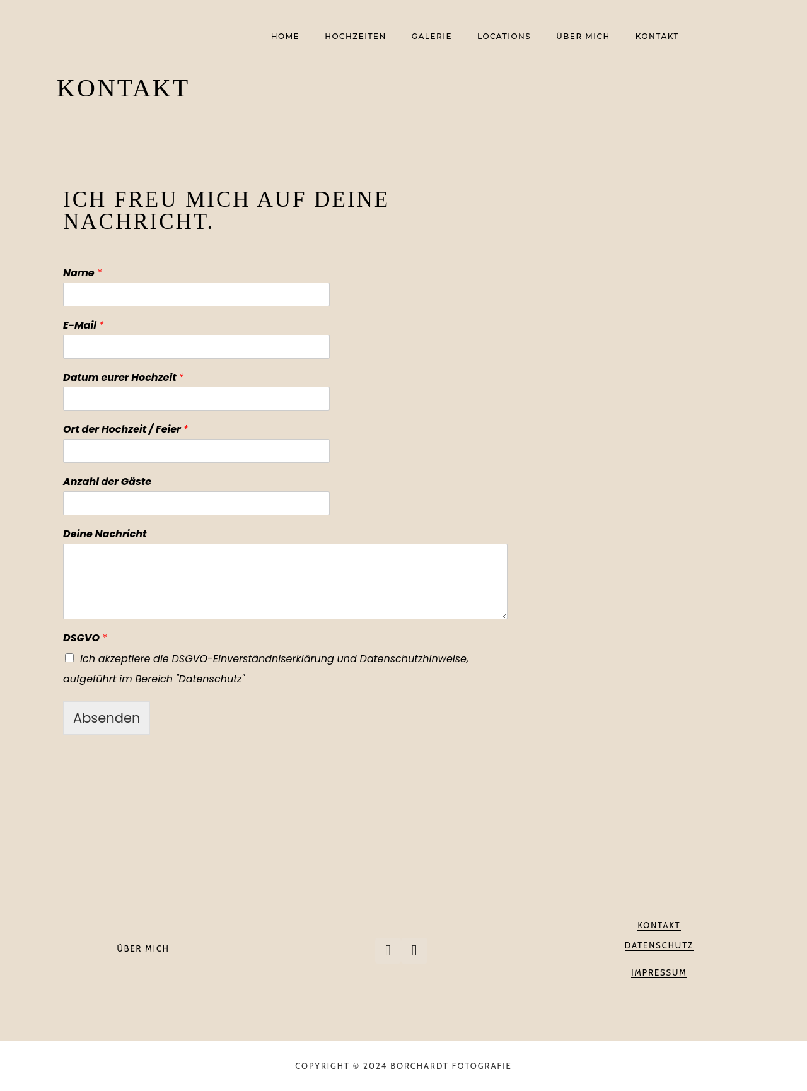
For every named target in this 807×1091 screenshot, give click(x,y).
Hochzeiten (355, 36)
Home (285, 36)
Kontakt (657, 36)
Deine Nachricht (104, 534)
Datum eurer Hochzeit (123, 378)
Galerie (432, 36)
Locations (504, 36)
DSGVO (85, 638)
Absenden (106, 718)
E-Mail (83, 325)
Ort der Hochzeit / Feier (125, 429)
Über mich (583, 36)
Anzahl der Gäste (107, 482)
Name (82, 273)
